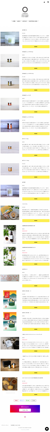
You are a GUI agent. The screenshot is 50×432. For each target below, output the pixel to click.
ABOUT (19, 21)
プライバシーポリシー (5, 425)
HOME (14, 21)
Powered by (25, 429)
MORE (35, 46)
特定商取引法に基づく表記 (15, 425)
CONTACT (24, 21)
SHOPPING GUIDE (33, 21)
